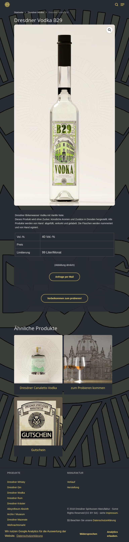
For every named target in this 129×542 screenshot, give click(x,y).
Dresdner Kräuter (16, 503)
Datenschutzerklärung (104, 520)
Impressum (112, 513)
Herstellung (73, 487)
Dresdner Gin (14, 487)
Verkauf (71, 482)
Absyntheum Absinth (18, 509)
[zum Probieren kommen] (88, 359)
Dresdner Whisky (16, 482)
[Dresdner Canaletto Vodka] (38, 359)
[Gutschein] (38, 421)
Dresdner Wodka (36, 12)
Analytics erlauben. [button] (112, 534)
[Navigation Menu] (122, 4)
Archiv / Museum (16, 514)
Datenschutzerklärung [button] (29, 535)
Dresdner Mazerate (17, 519)
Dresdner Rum (15, 498)
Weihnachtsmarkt (16, 525)
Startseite (18, 12)
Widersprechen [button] (88, 534)
